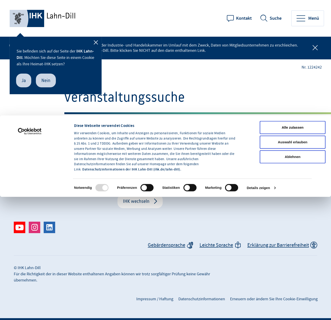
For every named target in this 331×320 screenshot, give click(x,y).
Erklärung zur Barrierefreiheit (278, 245)
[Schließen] (96, 42)
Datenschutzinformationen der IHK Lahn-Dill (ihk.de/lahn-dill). (131, 132)
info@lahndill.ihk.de (253, 170)
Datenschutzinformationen (201, 299)
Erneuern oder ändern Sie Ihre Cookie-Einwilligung (274, 299)
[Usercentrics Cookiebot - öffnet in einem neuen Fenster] (30, 94)
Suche (276, 18)
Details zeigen (258, 151)
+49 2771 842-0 (247, 179)
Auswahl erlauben (292, 105)
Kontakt (244, 18)
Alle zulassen (292, 90)
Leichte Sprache (216, 245)
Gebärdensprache (166, 245)
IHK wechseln (136, 201)
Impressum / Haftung (154, 299)
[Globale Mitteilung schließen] (315, 47)
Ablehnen (292, 120)
